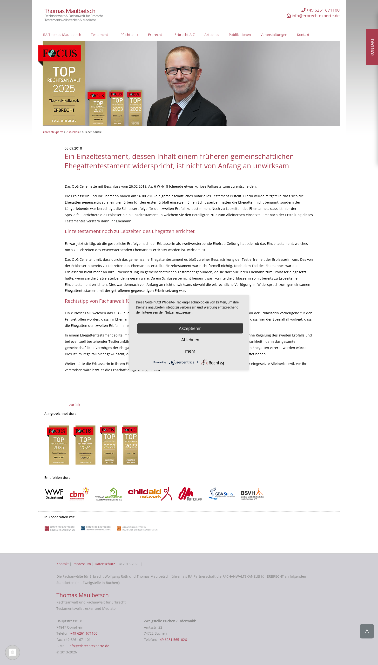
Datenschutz (105, 564)
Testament (99, 34)
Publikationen (240, 34)
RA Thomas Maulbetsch (62, 34)
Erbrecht (155, 34)
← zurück (72, 404)
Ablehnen (190, 339)
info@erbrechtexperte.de (313, 15)
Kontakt (303, 34)
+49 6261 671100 (320, 10)
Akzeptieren (190, 328)
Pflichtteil (128, 34)
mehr (190, 350)
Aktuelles (211, 34)
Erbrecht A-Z (185, 34)
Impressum (82, 564)
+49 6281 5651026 (172, 639)
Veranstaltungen (274, 34)
